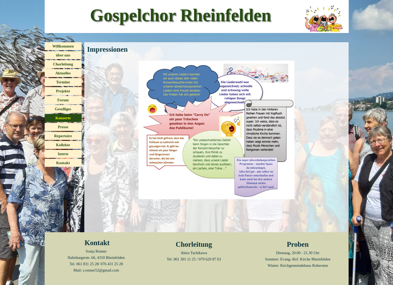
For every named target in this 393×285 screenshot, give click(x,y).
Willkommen (63, 46)
